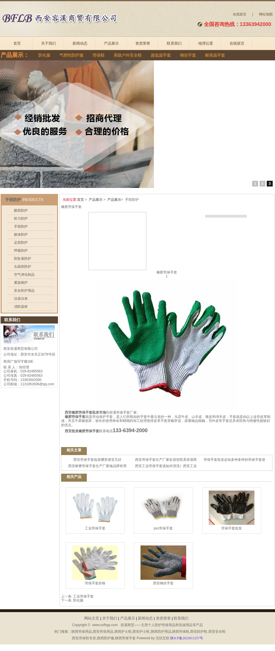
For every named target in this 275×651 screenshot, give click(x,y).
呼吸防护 (21, 251)
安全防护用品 (24, 291)
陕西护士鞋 (123, 632)
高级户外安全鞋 (128, 55)
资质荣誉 (142, 43)
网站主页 (91, 618)
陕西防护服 (105, 638)
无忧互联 (162, 638)
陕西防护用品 (161, 632)
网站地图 (266, 14)
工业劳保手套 (95, 510)
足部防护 (21, 243)
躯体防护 (21, 235)
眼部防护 (21, 211)
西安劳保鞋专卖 (84, 638)
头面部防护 (22, 267)
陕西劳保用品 (81, 632)
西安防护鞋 (198, 632)
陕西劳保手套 (125, 638)
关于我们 (48, 43)
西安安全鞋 (217, 632)
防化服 (44, 55)
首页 (17, 43)
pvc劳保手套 (163, 510)
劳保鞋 (99, 55)
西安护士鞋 (141, 632)
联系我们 (174, 43)
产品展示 (111, 43)
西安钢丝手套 (163, 565)
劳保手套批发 (231, 510)
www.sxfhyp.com (105, 625)
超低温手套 (161, 55)
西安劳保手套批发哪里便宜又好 (97, 460)
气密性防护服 (71, 55)
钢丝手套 (188, 55)
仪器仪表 (21, 299)
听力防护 (21, 219)
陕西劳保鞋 (180, 632)
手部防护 (21, 227)
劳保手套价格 (95, 565)
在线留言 (239, 14)
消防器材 (21, 307)
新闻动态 (80, 43)
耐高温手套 (215, 55)
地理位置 (205, 43)
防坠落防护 (22, 259)
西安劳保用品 (103, 632)
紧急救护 (21, 283)
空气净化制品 (24, 275)
